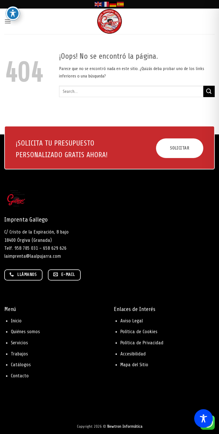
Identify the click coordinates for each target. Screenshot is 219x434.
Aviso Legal (131, 321)
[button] (7, 21)
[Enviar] (209, 91)
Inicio (16, 321)
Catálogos (21, 364)
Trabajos (19, 354)
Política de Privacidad (141, 342)
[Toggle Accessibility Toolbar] (203, 418)
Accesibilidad (133, 354)
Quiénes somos (25, 331)
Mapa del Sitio (134, 364)
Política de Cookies (138, 331)
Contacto (20, 375)
